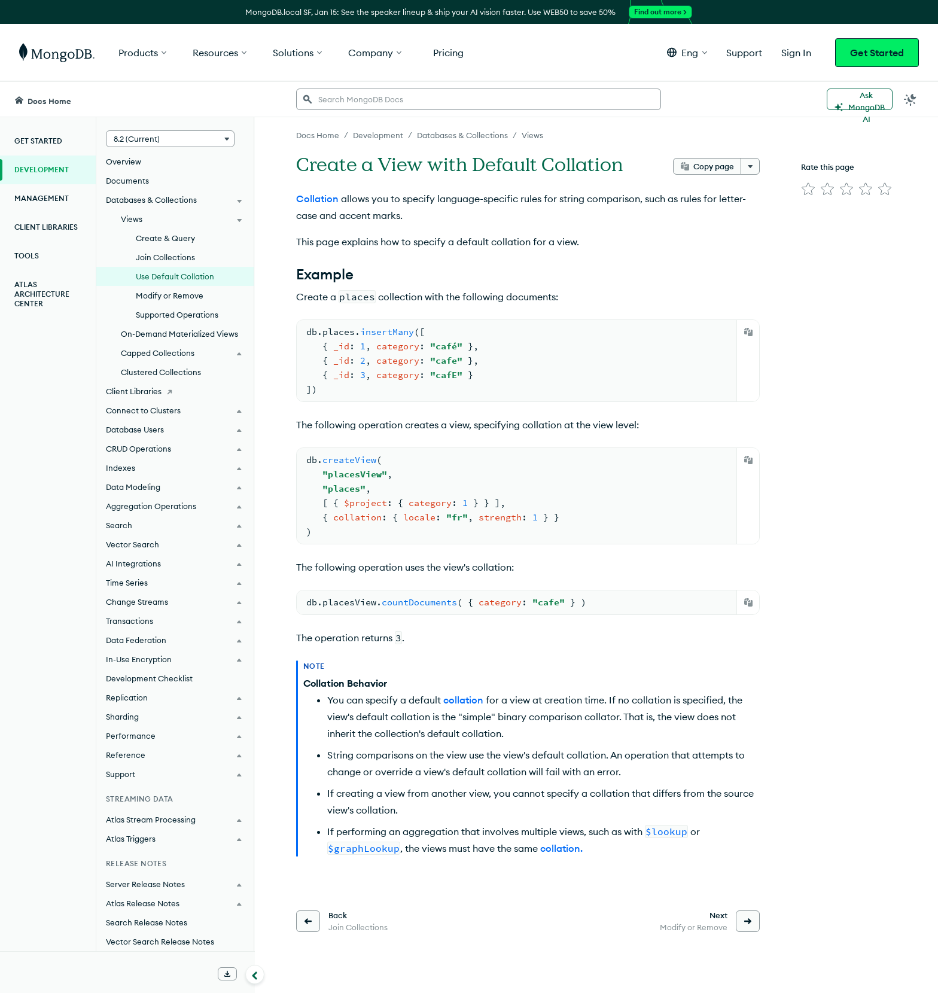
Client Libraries (46, 227)
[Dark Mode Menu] (910, 99)
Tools (26, 255)
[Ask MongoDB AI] (860, 99)
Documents (127, 180)
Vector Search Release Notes (160, 941)
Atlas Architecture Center (41, 294)
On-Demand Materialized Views (179, 334)
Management (41, 198)
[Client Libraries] (175, 391)
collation (463, 700)
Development (41, 169)
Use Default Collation (175, 276)
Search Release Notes (146, 922)
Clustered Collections (161, 372)
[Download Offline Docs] (227, 973)
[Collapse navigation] (254, 974)
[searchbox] (478, 99)
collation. (561, 848)
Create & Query (165, 238)
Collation (317, 199)
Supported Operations (177, 314)
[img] (808, 189)
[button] (687, 52)
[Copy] (748, 332)
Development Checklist (149, 678)
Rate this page (827, 167)
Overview (123, 161)
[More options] (750, 166)
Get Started (877, 53)
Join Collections (165, 257)
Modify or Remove (169, 295)
